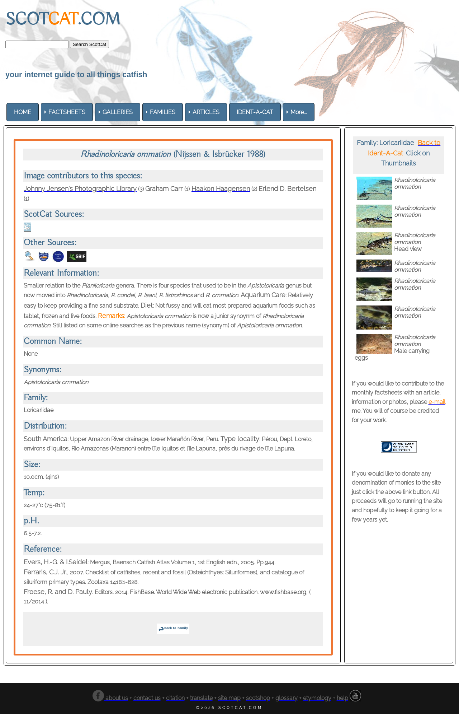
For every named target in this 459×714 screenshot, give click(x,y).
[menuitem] (22, 112)
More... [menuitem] (298, 112)
